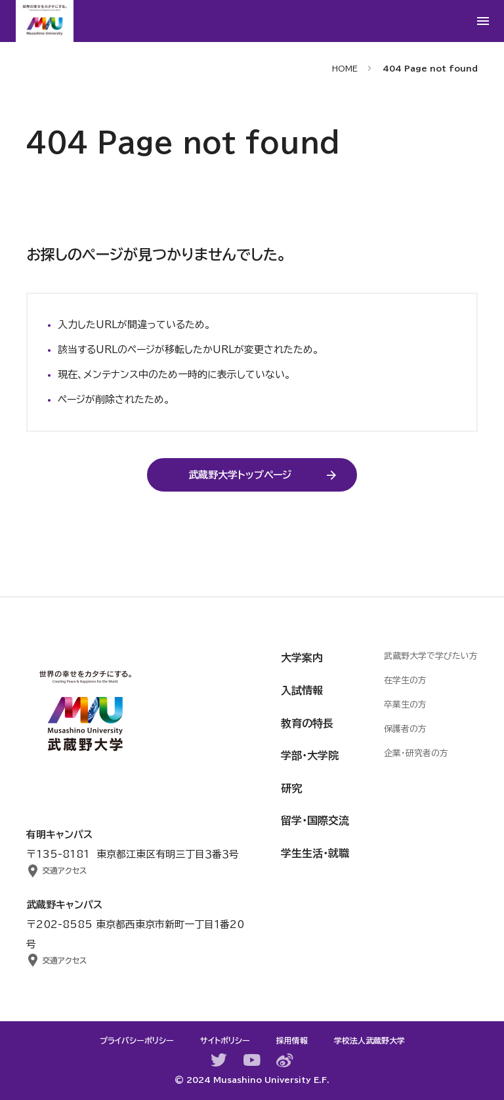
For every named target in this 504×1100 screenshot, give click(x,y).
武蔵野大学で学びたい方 (431, 656)
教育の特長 (307, 723)
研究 (291, 788)
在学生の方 (405, 680)
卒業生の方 (405, 704)
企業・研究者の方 (416, 753)
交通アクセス (64, 870)
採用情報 (292, 1040)
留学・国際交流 (315, 820)
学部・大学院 (310, 755)
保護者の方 (405, 729)
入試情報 (302, 690)
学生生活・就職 (315, 853)
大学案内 (302, 657)
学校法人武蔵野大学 (369, 1040)
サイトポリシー (225, 1040)
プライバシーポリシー (137, 1040)
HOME (345, 68)
